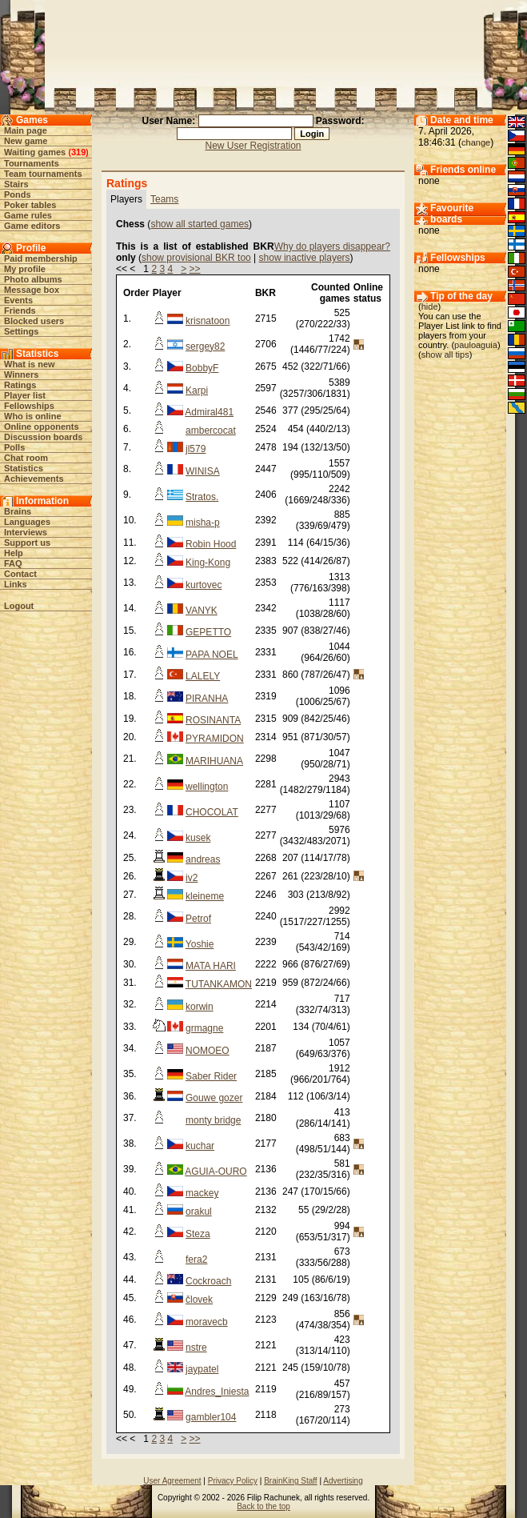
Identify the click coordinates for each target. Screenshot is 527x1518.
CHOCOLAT (212, 812)
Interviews (25, 532)
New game (25, 141)
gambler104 (211, 1417)
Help (13, 553)
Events (18, 300)
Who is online (33, 416)
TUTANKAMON (219, 984)
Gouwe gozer (214, 1097)
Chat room (26, 458)
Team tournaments (43, 173)
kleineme (205, 896)
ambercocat (211, 430)
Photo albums (33, 279)
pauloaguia (475, 345)
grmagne (204, 1028)
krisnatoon (208, 320)
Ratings (20, 385)
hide (429, 306)
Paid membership (41, 258)
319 (78, 152)
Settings (21, 331)
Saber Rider (211, 1076)
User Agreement (172, 1480)
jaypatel (202, 1369)
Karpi (197, 390)
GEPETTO (208, 632)
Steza (198, 1234)
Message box (31, 289)
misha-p (203, 522)
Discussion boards (43, 437)
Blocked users (34, 321)
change (475, 142)
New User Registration (253, 145)
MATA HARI (211, 965)
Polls (14, 447)
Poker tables (30, 205)
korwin (200, 1006)
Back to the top (263, 1506)
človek (199, 1299)
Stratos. (202, 497)
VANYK (202, 610)
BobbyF (202, 368)
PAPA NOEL (212, 654)
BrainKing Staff (290, 1480)
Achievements (34, 478)
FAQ (13, 563)
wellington (207, 786)
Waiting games (35, 152)
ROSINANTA (213, 720)
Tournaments (31, 163)
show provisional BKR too (196, 257)
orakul (199, 1211)
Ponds (17, 194)
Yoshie (200, 944)
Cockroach (208, 1281)
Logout (19, 606)
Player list (25, 395)
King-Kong (208, 562)
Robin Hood (211, 544)
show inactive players (304, 257)
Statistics (23, 468)
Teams (164, 199)
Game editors (32, 225)
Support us (27, 542)
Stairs (16, 184)
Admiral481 (209, 412)
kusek (198, 837)
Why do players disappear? (332, 246)
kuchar (200, 1146)
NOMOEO (208, 1050)
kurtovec (204, 585)
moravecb (207, 1322)
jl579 (196, 449)
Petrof (198, 918)
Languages (27, 522)
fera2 (196, 1259)
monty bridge (213, 1120)
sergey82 (205, 346)
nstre (196, 1347)
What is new (29, 364)
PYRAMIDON (215, 738)
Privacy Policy (233, 1480)
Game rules (28, 215)
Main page (25, 130)
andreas (203, 859)
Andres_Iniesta (217, 1391)
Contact (20, 574)
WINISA (203, 471)
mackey (202, 1193)
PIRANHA (207, 698)
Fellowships (29, 406)
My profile (25, 269)
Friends (20, 310)
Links (15, 584)
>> (195, 268)
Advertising (342, 1480)
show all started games (199, 224)
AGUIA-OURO (215, 1171)
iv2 (192, 877)
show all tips (445, 354)
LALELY (203, 676)
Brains (17, 511)
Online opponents (41, 426)
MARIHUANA (214, 761)
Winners (21, 374)
